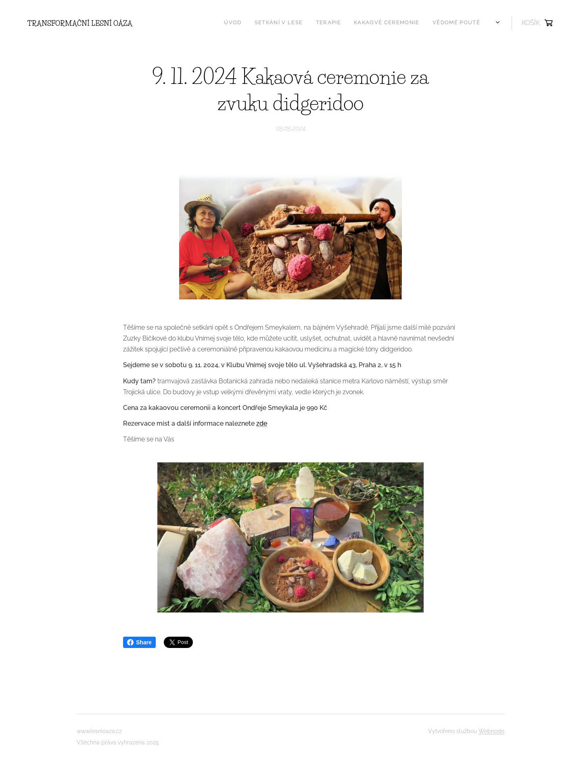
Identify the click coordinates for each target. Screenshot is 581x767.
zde (261, 423)
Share (139, 642)
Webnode (491, 731)
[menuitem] (305, 23)
